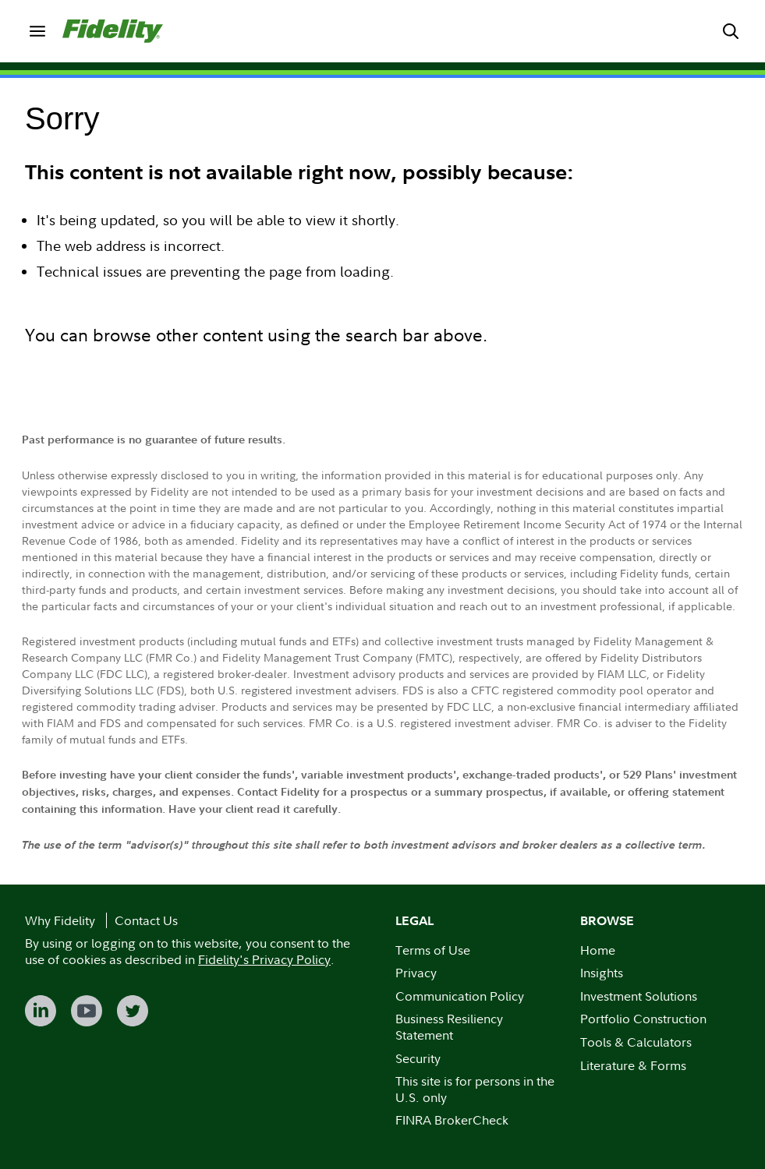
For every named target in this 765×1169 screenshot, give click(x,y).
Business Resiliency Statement (449, 1027)
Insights (601, 972)
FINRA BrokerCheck (451, 1119)
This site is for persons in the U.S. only (474, 1089)
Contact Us (146, 920)
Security (418, 1058)
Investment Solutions (638, 996)
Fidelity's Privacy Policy (264, 959)
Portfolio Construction (643, 1018)
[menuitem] (37, 31)
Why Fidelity (60, 920)
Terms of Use (432, 950)
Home (597, 950)
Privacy (416, 972)
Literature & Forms (633, 1065)
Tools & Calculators (636, 1042)
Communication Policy (459, 996)
